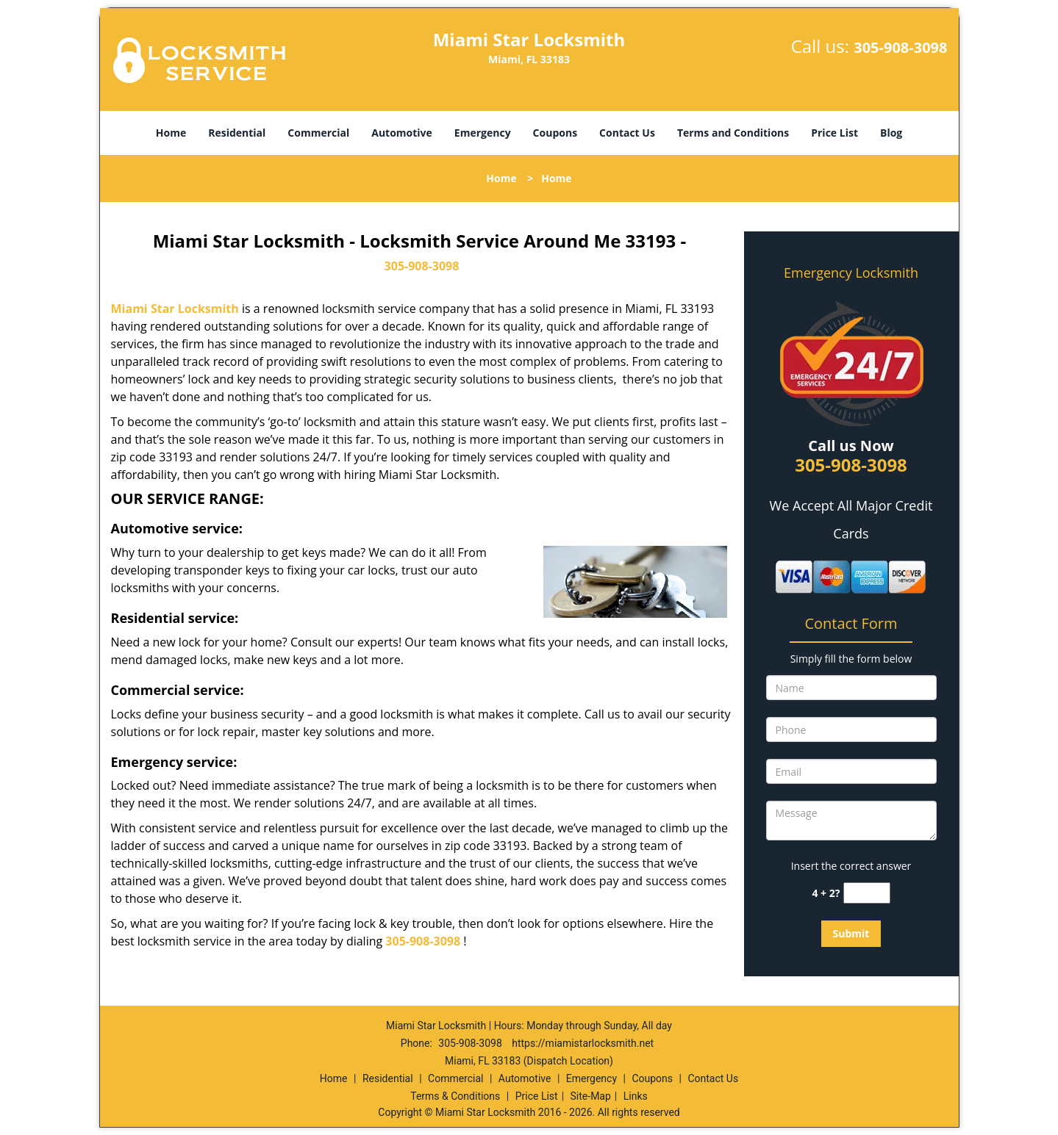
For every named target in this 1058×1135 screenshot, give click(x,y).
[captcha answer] (866, 893)
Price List (834, 133)
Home (171, 133)
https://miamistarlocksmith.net (583, 1043)
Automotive (401, 133)
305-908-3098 (900, 47)
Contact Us (627, 133)
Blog (891, 133)
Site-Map (591, 1096)
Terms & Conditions (455, 1096)
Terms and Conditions (733, 133)
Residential (236, 133)
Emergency (482, 133)
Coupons (555, 133)
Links (635, 1096)
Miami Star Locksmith (175, 308)
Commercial (318, 133)
